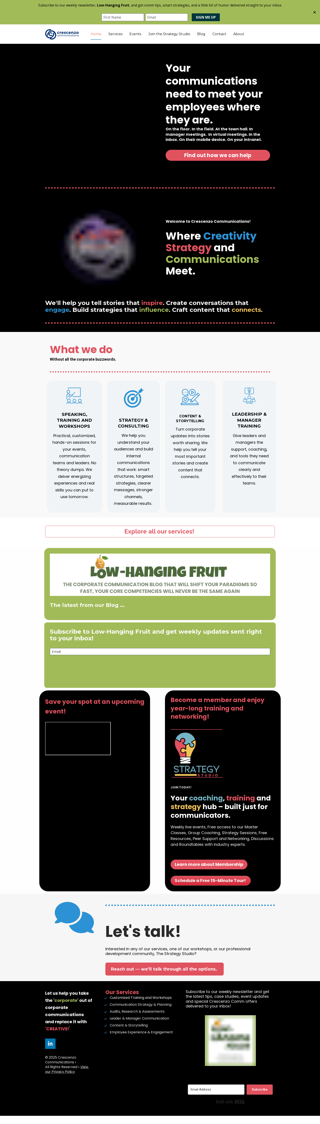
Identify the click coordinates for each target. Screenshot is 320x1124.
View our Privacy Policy (67, 1077)
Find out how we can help (217, 163)
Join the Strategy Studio (195, 38)
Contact (245, 38)
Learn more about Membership (209, 873)
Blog (227, 38)
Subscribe (160, 670)
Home (121, 38)
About (264, 38)
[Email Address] (216, 1098)
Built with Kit (230, 1110)
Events (161, 38)
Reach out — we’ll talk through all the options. (164, 977)
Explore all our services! (160, 539)
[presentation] (160, 685)
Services (141, 38)
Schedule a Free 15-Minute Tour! (211, 889)
